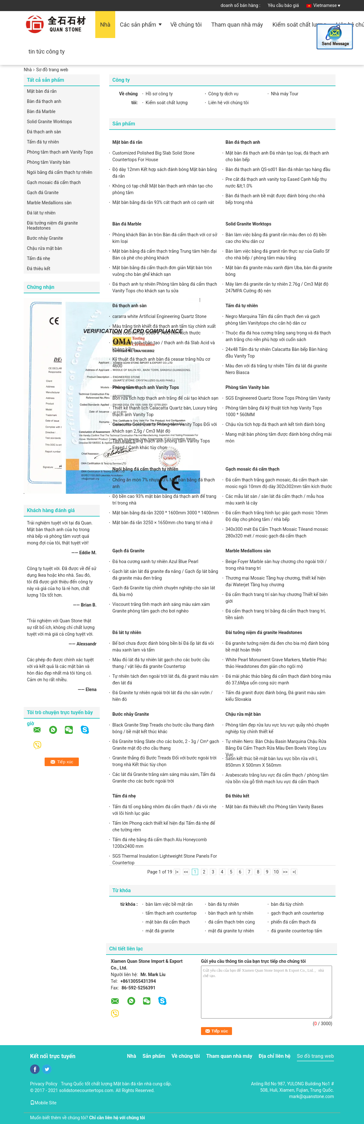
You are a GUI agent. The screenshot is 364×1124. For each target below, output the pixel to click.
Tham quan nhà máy (237, 24)
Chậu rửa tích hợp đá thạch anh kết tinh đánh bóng (275, 424)
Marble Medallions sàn (49, 202)
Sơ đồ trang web (315, 1056)
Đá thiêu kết (38, 268)
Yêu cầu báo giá (283, 5)
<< (186, 871)
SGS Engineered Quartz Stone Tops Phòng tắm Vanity (278, 398)
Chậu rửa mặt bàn (44, 248)
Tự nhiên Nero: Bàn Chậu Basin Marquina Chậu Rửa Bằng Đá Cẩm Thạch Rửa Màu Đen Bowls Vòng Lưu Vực (276, 748)
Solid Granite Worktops (49, 121)
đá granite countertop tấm (296, 930)
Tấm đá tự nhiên (43, 141)
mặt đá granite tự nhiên (231, 930)
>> (285, 871)
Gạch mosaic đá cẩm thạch (54, 182)
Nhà (105, 24)
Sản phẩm (153, 1056)
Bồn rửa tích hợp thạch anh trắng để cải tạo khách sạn (165, 398)
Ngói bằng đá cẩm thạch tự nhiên (59, 172)
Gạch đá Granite (43, 192)
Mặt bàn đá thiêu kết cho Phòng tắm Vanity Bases (274, 806)
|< (177, 871)
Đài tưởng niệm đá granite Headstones (52, 225)
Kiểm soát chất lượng (300, 24)
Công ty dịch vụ (223, 93)
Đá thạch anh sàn (44, 131)
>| (294, 871)
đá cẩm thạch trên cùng (231, 921)
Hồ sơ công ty (159, 93)
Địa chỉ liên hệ (275, 1056)
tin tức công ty (46, 51)
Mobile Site (43, 1102)
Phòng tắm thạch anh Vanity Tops (60, 152)
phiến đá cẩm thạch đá (293, 921)
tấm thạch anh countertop (171, 913)
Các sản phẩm (138, 24)
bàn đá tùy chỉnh (287, 904)
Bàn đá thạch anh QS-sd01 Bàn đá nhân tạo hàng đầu (278, 169)
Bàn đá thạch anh (44, 101)
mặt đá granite (160, 930)
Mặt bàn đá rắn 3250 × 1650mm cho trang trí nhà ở (162, 522)
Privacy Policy (43, 1083)
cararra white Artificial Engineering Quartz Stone (159, 316)
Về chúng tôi (186, 24)
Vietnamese (326, 5)
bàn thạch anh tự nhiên (230, 913)
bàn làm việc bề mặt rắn (169, 904)
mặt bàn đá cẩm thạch (168, 921)
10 (276, 871)
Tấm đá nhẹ (38, 258)
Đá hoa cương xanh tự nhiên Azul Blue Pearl (155, 561)
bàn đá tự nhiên (223, 904)
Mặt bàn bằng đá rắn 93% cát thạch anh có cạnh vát (163, 202)
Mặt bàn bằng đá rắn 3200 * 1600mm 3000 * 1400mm (165, 512)
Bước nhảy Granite (45, 238)
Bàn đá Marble (41, 111)
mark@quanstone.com (311, 1096)
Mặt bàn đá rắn (42, 91)
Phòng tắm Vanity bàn (48, 162)
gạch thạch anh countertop (297, 913)
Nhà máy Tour (284, 93)
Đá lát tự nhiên (41, 212)
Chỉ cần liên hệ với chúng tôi (117, 1117)
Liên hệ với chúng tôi (228, 102)
